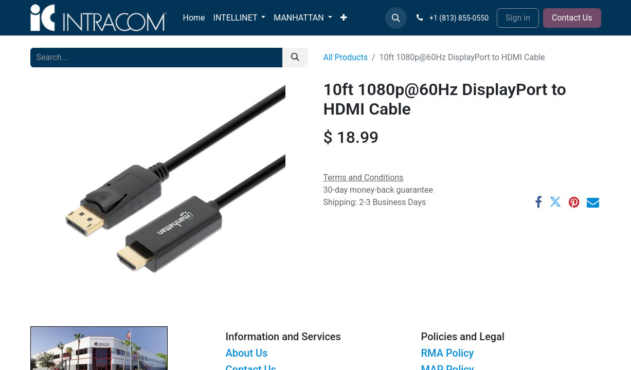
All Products (345, 57)
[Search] (295, 57)
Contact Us (572, 18)
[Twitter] (555, 202)
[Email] (593, 202)
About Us (247, 353)
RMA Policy (447, 353)
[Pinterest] (574, 202)
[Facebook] (538, 202)
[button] (396, 18)
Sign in (518, 18)
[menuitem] (194, 18)
